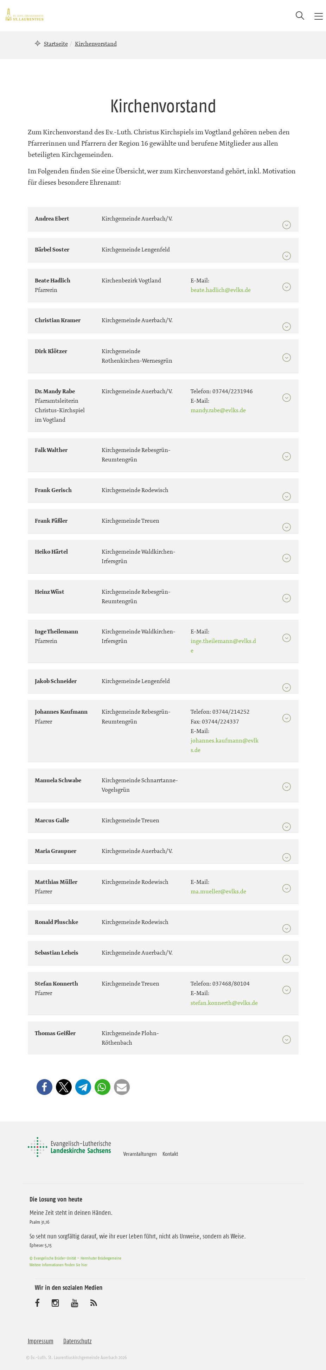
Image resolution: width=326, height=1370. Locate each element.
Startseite (56, 43)
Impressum (40, 1341)
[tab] (163, 215)
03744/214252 (231, 711)
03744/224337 (220, 721)
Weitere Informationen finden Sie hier (58, 1264)
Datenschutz (77, 1341)
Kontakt (170, 1153)
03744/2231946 (232, 391)
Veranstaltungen (140, 1153)
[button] (44, 1087)
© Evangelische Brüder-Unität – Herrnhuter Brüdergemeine (75, 1258)
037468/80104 (231, 983)
